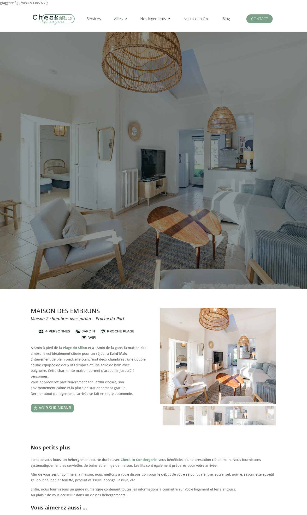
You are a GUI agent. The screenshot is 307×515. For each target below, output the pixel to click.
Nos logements (153, 18)
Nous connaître (196, 18)
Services (94, 18)
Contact (259, 18)
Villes (118, 18)
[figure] (218, 356)
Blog (226, 18)
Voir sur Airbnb (55, 408)
